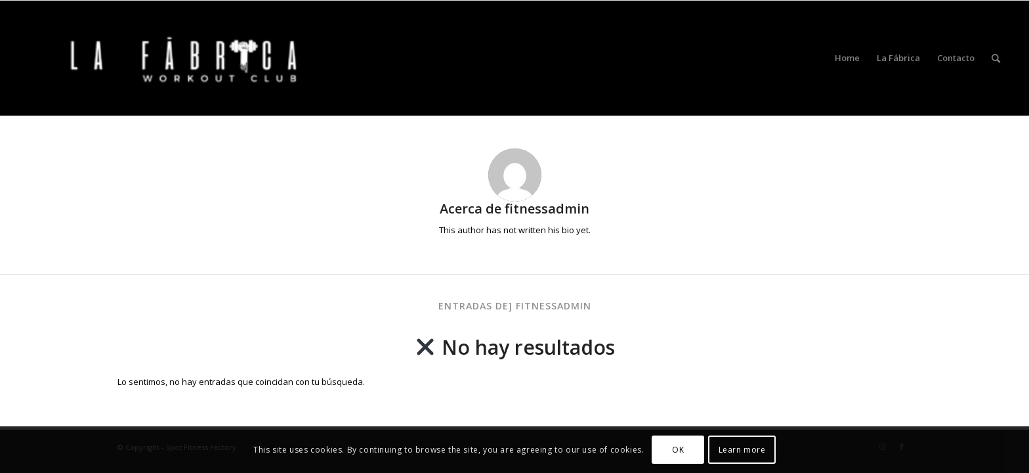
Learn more (742, 449)
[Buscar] (996, 58)
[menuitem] (847, 58)
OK (678, 449)
